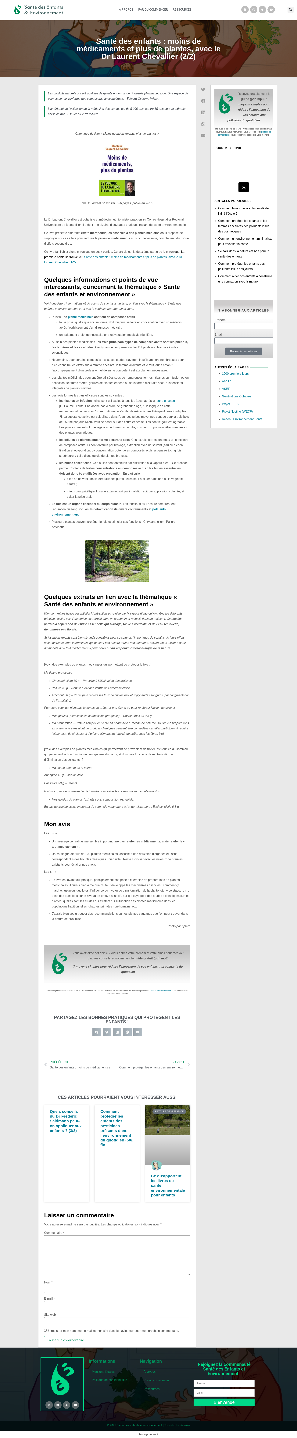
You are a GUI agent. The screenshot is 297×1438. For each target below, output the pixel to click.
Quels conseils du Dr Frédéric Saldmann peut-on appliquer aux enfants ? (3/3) (66, 1121)
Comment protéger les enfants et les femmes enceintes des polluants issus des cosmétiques (243, 226)
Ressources (182, 9)
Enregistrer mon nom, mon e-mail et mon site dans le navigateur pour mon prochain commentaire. (113, 1330)
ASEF (226, 388)
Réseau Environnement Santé (242, 419)
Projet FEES (230, 404)
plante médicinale (80, 317)
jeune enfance (165, 400)
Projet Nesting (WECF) (237, 411)
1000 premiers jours (235, 373)
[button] (291, 10)
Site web (50, 1314)
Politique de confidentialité (109, 1379)
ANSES (227, 381)
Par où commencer (153, 9)
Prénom (220, 320)
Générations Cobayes (236, 396)
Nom (48, 1282)
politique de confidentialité (160, 991)
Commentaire (54, 1232)
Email (218, 334)
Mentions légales (103, 1371)
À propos (126, 9)
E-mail (49, 1298)
